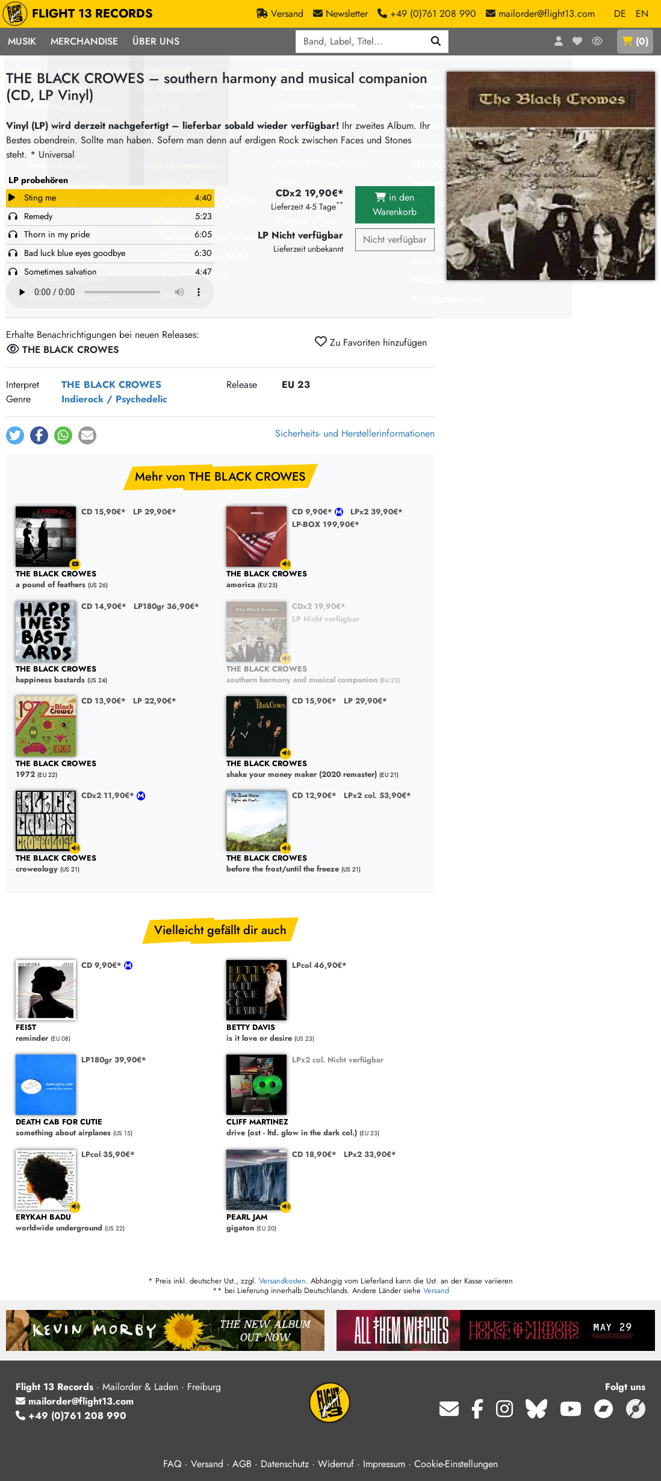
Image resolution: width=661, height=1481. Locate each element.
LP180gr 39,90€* (113, 1059)
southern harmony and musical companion (325, 674)
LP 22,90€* (154, 700)
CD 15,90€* (103, 511)
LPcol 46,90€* (319, 965)
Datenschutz (285, 1464)
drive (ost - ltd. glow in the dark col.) (325, 1127)
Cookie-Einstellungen (456, 1464)
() (635, 41)
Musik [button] (22, 41)
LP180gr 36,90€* (166, 606)
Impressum (384, 1464)
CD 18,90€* (314, 1154)
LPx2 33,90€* (370, 1154)
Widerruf (336, 1464)
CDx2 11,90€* (109, 795)
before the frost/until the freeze (325, 864)
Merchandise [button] (84, 41)
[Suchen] (436, 41)
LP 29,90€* (154, 511)
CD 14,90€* (103, 606)
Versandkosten (282, 1280)
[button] (15, 435)
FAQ (172, 1464)
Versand (436, 1290)
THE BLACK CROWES (111, 384)
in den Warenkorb (395, 204)
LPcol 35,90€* (108, 1154)
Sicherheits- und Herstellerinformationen (355, 433)
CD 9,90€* (313, 511)
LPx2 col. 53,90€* (377, 795)
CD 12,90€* (314, 795)
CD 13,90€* (103, 700)
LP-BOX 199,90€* (325, 524)
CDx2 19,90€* (319, 606)
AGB (242, 1464)
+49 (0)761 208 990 (71, 1416)
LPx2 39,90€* (376, 511)
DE (620, 13)
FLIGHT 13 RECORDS (80, 14)
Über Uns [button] (155, 41)
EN (642, 13)
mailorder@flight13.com (75, 1401)
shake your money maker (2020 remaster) (325, 769)
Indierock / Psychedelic (114, 399)
